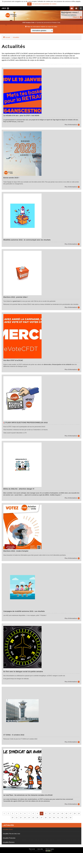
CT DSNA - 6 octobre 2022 (13, 735)
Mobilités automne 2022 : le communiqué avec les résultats (27, 240)
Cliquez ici (76, 17)
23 (25, 817)
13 (54, 813)
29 (50, 817)
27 (41, 817)
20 (12, 817)
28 (45, 817)
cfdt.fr (4, 8)
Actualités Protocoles (9, 838)
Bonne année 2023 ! (11, 178)
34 (70, 817)
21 (16, 817)
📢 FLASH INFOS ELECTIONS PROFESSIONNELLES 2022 (25, 423)
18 (74, 813)
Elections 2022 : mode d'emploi (15, 551)
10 (41, 813)
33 (66, 817)
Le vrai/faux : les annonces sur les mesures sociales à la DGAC (28, 795)
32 (62, 817)
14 (58, 813)
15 (62, 813)
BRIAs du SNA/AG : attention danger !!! (18, 489)
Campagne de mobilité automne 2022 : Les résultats (24, 611)
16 (66, 813)
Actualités (16, 37)
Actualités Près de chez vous (11, 833)
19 (79, 813)
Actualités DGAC (8, 829)
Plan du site (32, 849)
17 (70, 813)
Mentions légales (50, 849)
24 (29, 817)
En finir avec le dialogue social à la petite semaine (23, 672)
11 (45, 813)
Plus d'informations (71, 124)
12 (50, 813)
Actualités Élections (8, 842)
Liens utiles (40, 849)
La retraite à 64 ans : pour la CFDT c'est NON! (21, 116)
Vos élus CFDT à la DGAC (13, 360)
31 (58, 817)
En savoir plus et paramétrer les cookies (44, 4)
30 (54, 817)
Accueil (7, 37)
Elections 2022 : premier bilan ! (15, 297)
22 (21, 817)
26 (37, 817)
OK (29, 4)
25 (33, 817)
